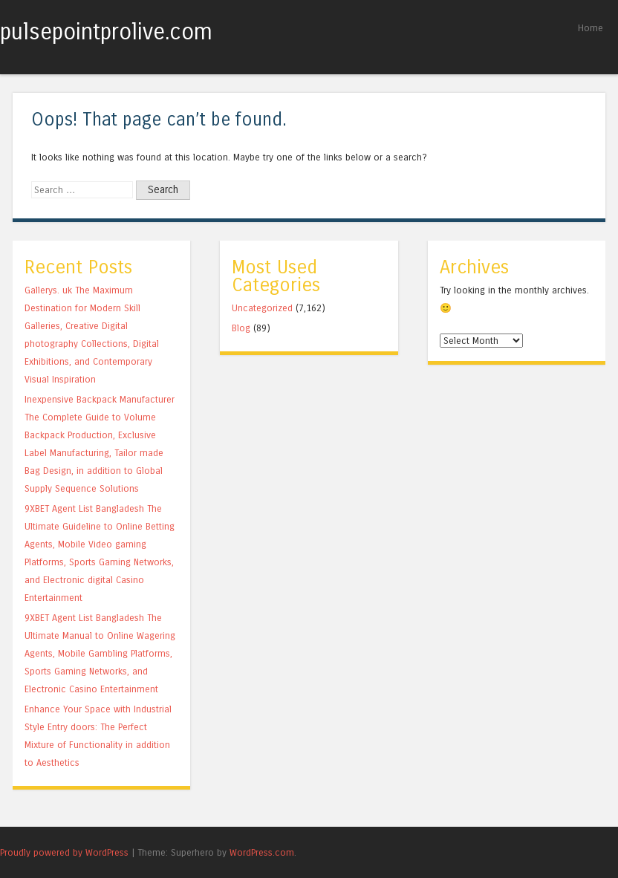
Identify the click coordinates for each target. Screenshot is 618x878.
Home (590, 27)
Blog (241, 328)
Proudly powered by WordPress (64, 852)
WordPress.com (262, 852)
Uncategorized (262, 307)
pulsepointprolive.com (106, 32)
